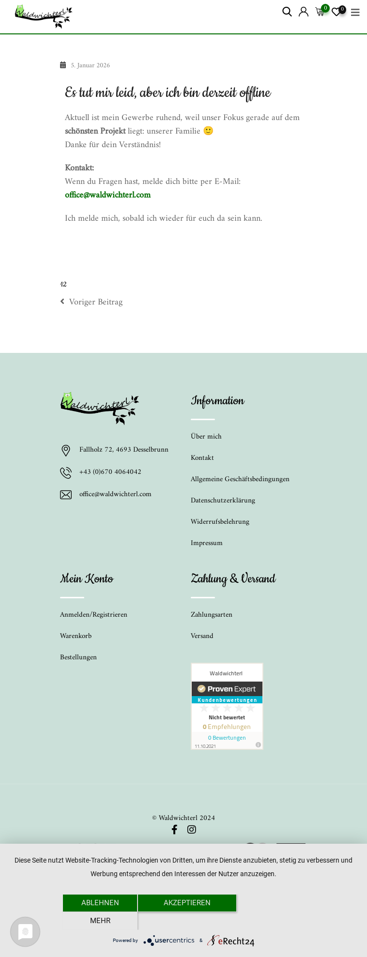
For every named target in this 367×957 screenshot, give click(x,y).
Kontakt (202, 458)
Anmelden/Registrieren (93, 615)
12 (63, 284)
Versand (202, 636)
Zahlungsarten (211, 615)
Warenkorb (76, 636)
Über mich (206, 436)
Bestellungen (78, 657)
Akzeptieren (183, 920)
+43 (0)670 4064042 (110, 473)
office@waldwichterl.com (108, 195)
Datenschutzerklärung (223, 500)
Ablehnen (99, 920)
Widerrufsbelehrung (220, 522)
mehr (268, 920)
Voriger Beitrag (91, 302)
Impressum (207, 543)
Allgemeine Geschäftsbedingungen (240, 479)
